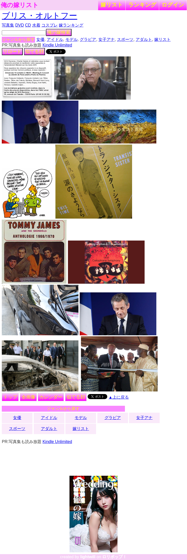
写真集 (8, 25)
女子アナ (106, 39)
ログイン (173, 5)
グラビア (88, 39)
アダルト (144, 39)
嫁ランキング (71, 25)
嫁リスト (112, 5)
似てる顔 (34, 51)
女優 (40, 39)
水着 (36, 25)
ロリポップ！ (114, 557)
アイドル (55, 39)
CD (28, 25)
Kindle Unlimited (57, 45)
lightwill (88, 557)
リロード (12, 51)
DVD (19, 25)
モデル (71, 39)
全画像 (28, 397)
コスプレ (49, 25)
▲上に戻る (119, 397)
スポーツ (125, 39)
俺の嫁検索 (58, 32)
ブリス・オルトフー (39, 15)
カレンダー (50, 397)
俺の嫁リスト (20, 5)
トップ (10, 397)
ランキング (142, 5)
